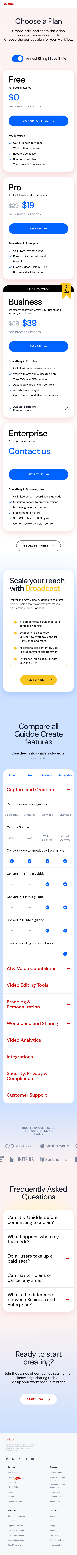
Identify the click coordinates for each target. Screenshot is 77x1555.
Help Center (55, 1501)
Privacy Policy (13, 1487)
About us (11, 1473)
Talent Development (16, 1535)
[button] (71, 3)
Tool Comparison (57, 1540)
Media (10, 1492)
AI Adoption (12, 1521)
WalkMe (53, 1530)
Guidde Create (56, 1473)
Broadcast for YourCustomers (57, 1486)
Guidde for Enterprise (16, 1516)
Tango (52, 1526)
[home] (9, 4)
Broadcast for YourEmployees (57, 1478)
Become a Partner (15, 1501)
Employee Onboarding (16, 1526)
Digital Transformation (16, 1545)
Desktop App (55, 1497)
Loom (52, 1516)
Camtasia (54, 1535)
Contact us (12, 1482)
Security (11, 1497)
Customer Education (16, 1530)
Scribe (52, 1521)
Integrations (55, 1492)
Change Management (16, 1540)
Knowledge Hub (56, 1545)
